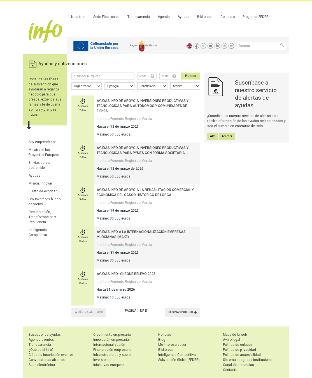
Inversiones (102, 360)
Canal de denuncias (238, 365)
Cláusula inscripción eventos (51, 355)
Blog (161, 340)
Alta (212, 136)
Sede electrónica (42, 365)
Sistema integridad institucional (248, 360)
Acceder (227, 136)
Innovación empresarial (111, 340)
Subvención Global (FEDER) (179, 360)
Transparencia (138, 17)
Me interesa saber (172, 345)
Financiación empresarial (112, 350)
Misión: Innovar (40, 183)
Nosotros (78, 17)
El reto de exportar (43, 191)
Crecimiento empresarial (112, 335)
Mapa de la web (235, 335)
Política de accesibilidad (242, 355)
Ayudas (183, 17)
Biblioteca (205, 17)
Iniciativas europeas (109, 365)
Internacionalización (109, 345)
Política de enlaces (238, 345)
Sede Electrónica (106, 17)
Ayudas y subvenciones (62, 63)
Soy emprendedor (42, 142)
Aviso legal (231, 340)
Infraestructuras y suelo (112, 355)
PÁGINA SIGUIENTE (182, 312)
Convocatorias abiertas (47, 360)
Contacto (227, 17)
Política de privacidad (239, 350)
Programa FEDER (256, 17)
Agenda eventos (41, 340)
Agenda (164, 17)
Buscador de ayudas (45, 335)
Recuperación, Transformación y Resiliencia (42, 217)
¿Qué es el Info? (41, 350)
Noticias (164, 335)
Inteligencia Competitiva (177, 355)
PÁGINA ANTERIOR (89, 312)
